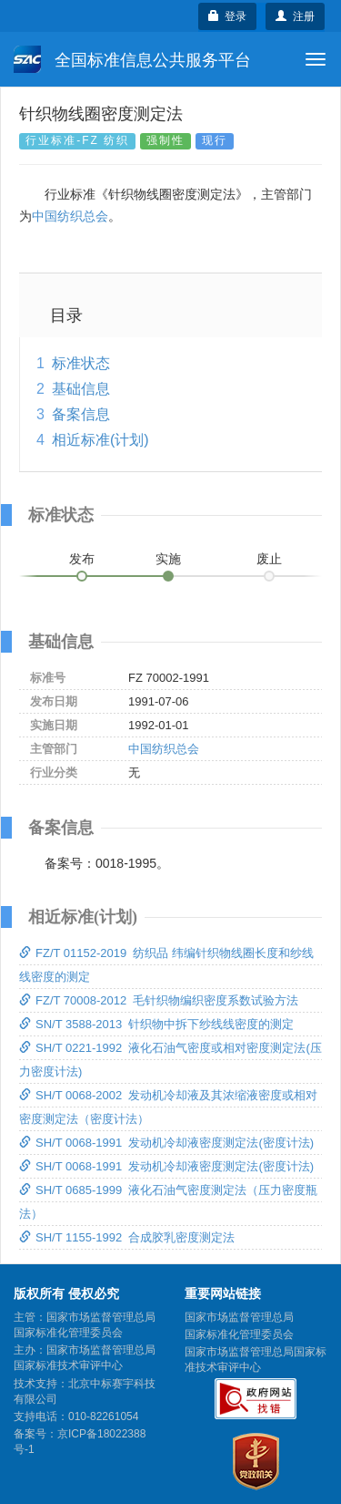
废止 (269, 558)
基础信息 (81, 389)
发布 (82, 558)
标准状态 (81, 363)
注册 (295, 16)
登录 (227, 16)
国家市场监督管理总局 (239, 1317)
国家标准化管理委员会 (239, 1334)
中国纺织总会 (70, 216)
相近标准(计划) (100, 440)
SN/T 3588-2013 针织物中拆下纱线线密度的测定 (156, 1024)
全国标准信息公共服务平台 (132, 59)
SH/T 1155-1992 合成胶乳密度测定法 (127, 1237)
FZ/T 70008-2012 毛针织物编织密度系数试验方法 (158, 1000)
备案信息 (81, 414)
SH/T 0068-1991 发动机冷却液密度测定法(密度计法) (166, 1142)
